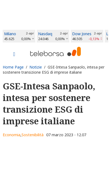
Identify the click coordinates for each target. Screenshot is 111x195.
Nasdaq (45, 33)
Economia (11, 134)
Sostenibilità (32, 134)
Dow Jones (81, 33)
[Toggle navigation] (14, 54)
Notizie (35, 67)
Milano (10, 33)
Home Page (13, 67)
